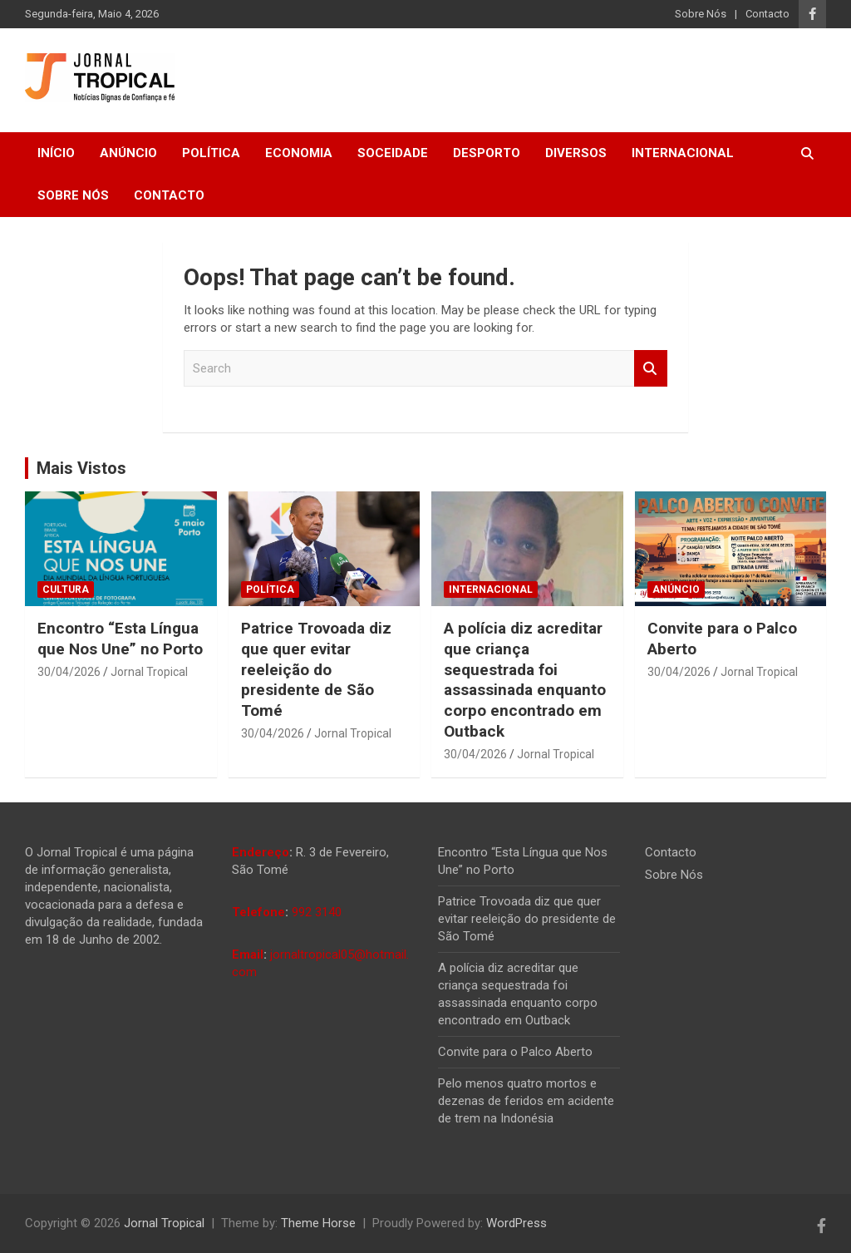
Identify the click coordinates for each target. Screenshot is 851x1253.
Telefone (258, 912)
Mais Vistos (81, 468)
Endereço (260, 852)
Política (211, 153)
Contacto (767, 13)
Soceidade (392, 153)
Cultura (65, 589)
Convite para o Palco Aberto (515, 1051)
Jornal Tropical (149, 671)
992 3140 (317, 912)
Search (650, 368)
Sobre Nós (700, 13)
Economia (298, 153)
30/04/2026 (69, 671)
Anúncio (128, 153)
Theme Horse (318, 1223)
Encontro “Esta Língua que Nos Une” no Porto (120, 639)
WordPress (516, 1223)
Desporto (486, 153)
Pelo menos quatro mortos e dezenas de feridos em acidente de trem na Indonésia (526, 1101)
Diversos (576, 153)
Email (247, 954)
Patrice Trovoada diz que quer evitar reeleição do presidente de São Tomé (316, 669)
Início (56, 153)
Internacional (683, 153)
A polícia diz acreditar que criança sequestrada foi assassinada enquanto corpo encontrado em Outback (525, 679)
